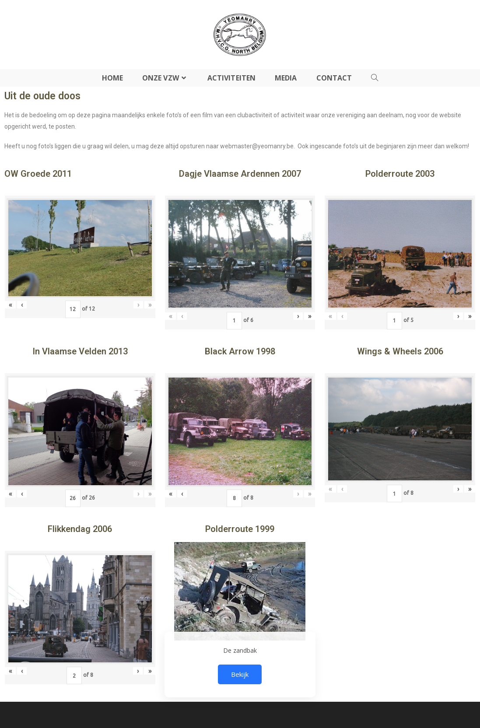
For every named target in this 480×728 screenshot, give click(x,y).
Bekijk (240, 674)
